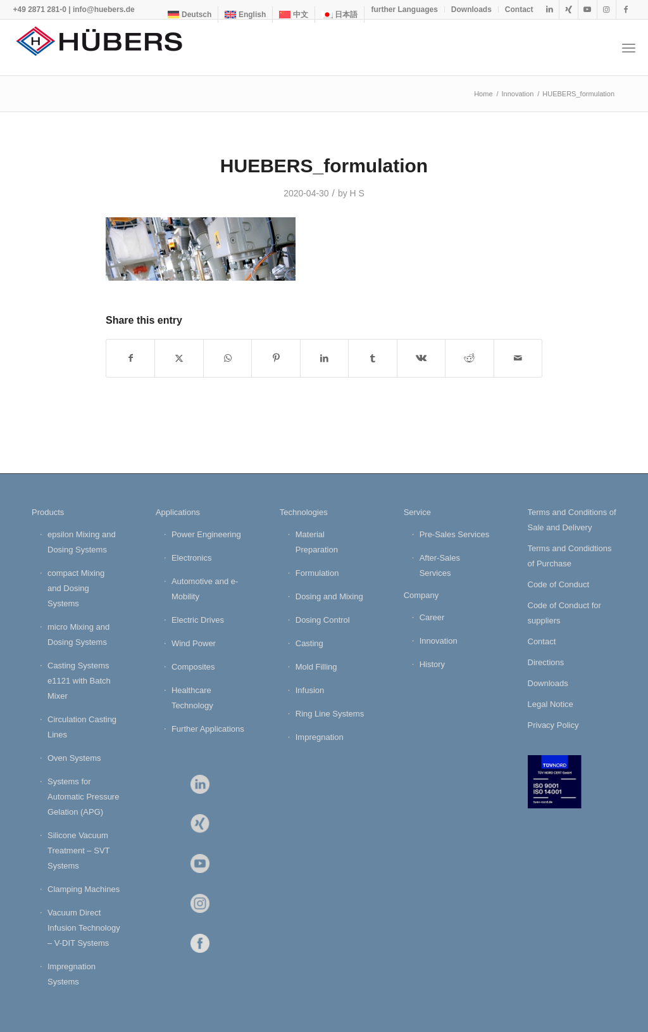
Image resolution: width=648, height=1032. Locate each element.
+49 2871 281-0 (39, 9)
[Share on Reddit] (469, 358)
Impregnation (320, 737)
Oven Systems (74, 758)
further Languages (404, 9)
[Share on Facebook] (130, 358)
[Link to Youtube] (587, 9)
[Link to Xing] (568, 9)
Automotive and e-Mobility (205, 589)
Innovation (439, 641)
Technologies (304, 512)
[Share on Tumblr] (372, 358)
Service (417, 512)
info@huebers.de (104, 9)
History (432, 664)
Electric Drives (197, 620)
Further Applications (207, 729)
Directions (546, 662)
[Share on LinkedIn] (324, 358)
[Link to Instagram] (606, 9)
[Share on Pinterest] (275, 358)
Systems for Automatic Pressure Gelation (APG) (83, 797)
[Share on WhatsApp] (227, 358)
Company (421, 595)
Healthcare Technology (192, 697)
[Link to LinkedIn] (549, 9)
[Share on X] (178, 358)
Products (48, 512)
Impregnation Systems (71, 974)
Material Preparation (317, 542)
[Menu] (628, 48)
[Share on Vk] (421, 358)
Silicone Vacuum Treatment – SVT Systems (78, 850)
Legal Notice (550, 704)
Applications (178, 512)
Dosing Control (323, 620)
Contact (519, 9)
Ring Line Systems (330, 713)
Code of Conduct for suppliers (564, 613)
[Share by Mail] (518, 358)
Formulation (317, 573)
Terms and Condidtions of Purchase (570, 556)
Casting (309, 643)
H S (357, 193)
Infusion (310, 690)
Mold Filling (316, 667)
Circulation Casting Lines (81, 727)
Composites (193, 667)
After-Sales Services (440, 565)
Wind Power (193, 643)
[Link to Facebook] (625, 9)
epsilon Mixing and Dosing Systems (81, 542)
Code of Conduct (559, 584)
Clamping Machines (83, 889)
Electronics (191, 558)
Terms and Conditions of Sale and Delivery (572, 519)
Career (432, 617)
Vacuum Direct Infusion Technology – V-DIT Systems (83, 928)
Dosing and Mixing (329, 596)
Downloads (471, 9)
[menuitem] (189, 14)
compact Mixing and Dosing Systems (75, 588)
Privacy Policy (553, 725)
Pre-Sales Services (455, 534)
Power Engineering (206, 534)
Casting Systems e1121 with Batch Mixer (79, 681)
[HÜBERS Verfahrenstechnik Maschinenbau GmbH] (107, 47)
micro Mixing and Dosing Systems (78, 634)
